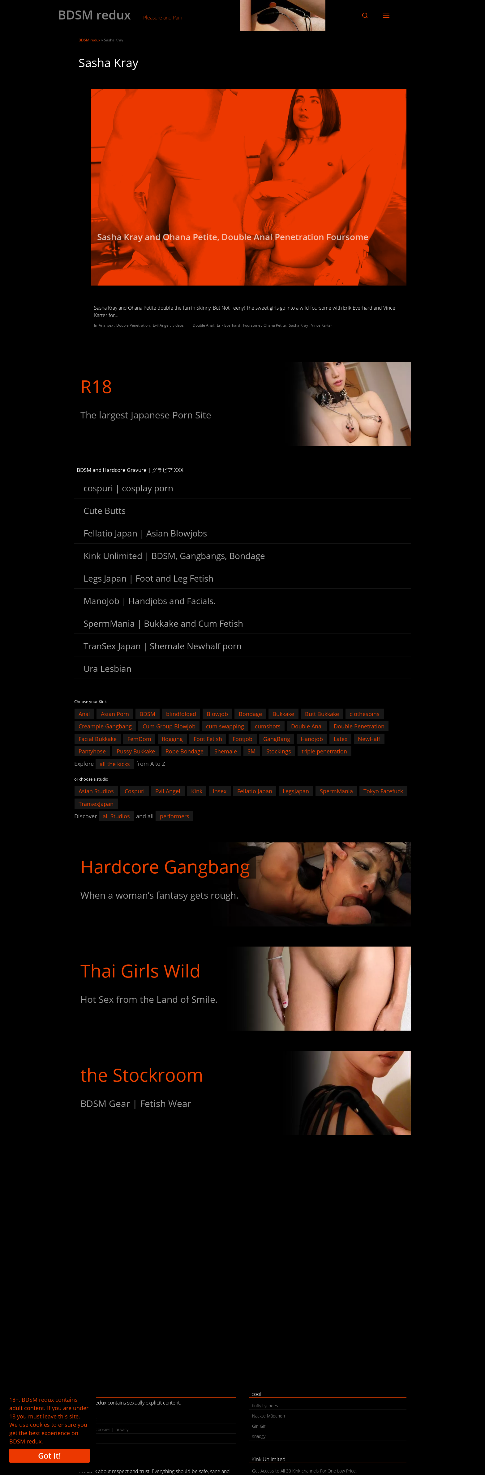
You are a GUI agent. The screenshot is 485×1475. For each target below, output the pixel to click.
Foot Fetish (208, 738)
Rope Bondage (184, 751)
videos (178, 325)
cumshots (268, 726)
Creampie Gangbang (105, 726)
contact (89, 1419)
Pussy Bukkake (136, 751)
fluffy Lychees (265, 1406)
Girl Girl (259, 1426)
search (88, 1440)
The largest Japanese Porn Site (145, 415)
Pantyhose (92, 751)
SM (251, 751)
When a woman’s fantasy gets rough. (159, 895)
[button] (365, 15)
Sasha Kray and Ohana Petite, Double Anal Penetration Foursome (232, 237)
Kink (196, 791)
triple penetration (324, 751)
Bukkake (283, 713)
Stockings (278, 751)
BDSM (147, 713)
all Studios (116, 816)
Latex (340, 738)
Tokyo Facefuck (383, 791)
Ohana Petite (275, 325)
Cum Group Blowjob (169, 726)
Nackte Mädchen (268, 1416)
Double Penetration (133, 325)
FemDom (139, 738)
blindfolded (181, 713)
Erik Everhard (228, 325)
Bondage (250, 713)
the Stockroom (141, 1074)
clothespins (365, 713)
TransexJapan (96, 803)
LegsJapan (296, 791)
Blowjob (217, 713)
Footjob (242, 738)
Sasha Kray (298, 325)
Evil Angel (161, 325)
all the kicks (115, 763)
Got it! (49, 1455)
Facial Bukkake (98, 738)
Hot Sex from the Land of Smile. (149, 999)
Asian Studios (96, 791)
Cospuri (135, 791)
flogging (172, 738)
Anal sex (106, 325)
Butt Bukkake (322, 713)
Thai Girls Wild (140, 970)
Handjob (312, 738)
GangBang (276, 738)
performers (174, 816)
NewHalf (369, 738)
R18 (96, 386)
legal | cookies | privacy (105, 1429)
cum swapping (225, 726)
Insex (219, 791)
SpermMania (336, 791)
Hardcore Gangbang (165, 866)
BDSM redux (94, 15)
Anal (84, 713)
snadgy (258, 1436)
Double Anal (203, 325)
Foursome (251, 325)
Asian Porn (115, 713)
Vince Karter (321, 325)
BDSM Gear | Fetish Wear (135, 1103)
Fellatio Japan (254, 791)
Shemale (225, 751)
